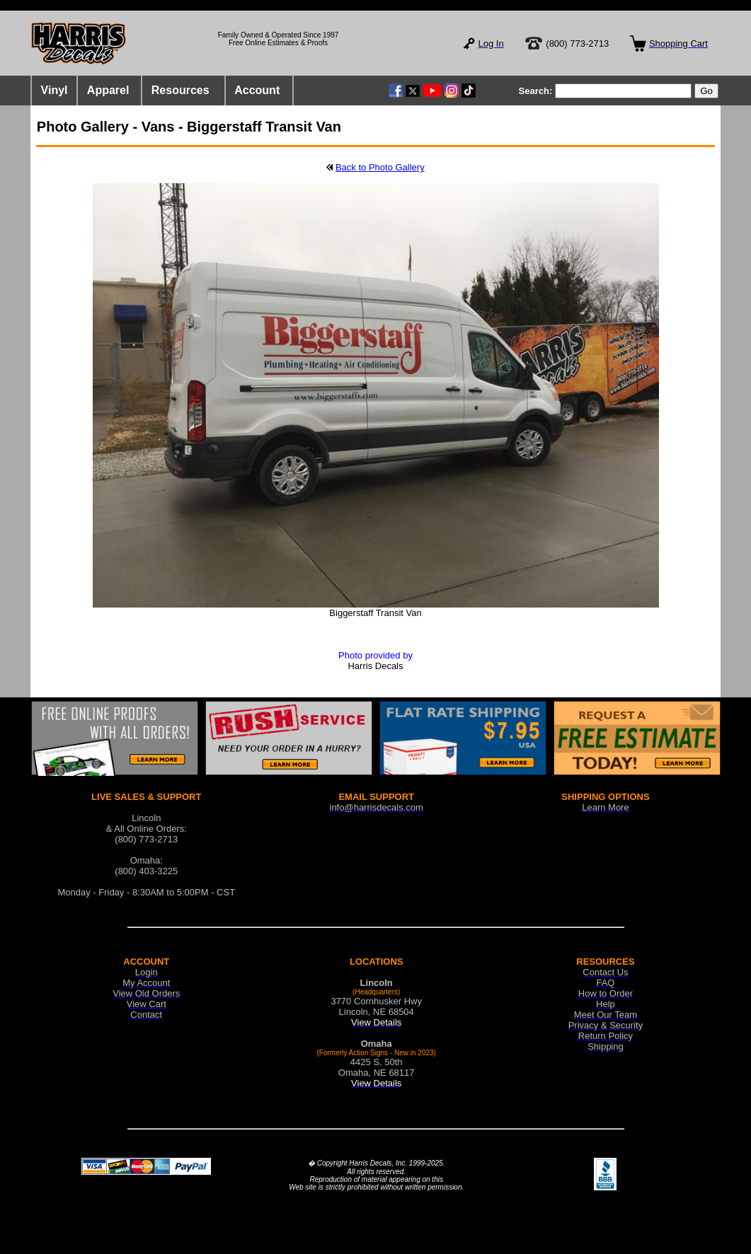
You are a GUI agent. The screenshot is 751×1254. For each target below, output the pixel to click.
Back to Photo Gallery (380, 167)
